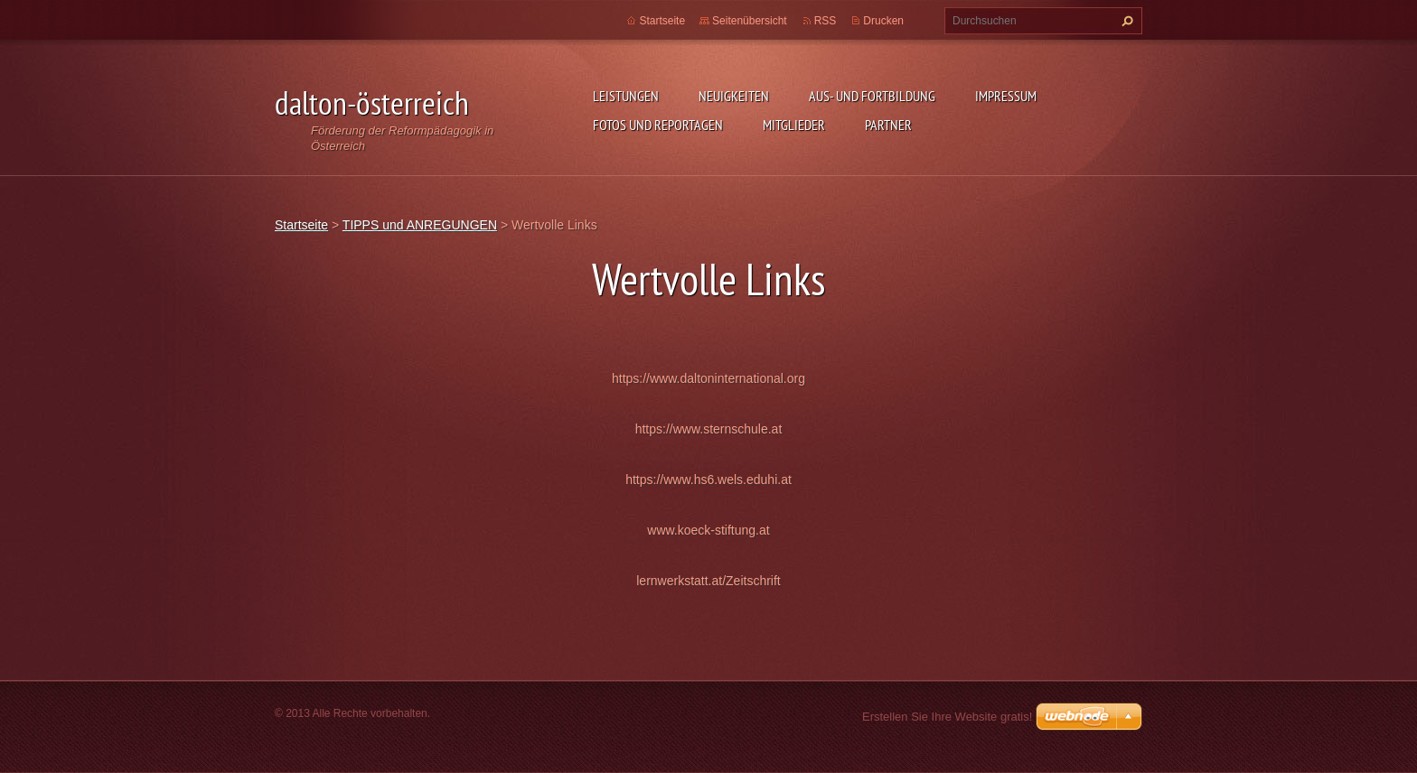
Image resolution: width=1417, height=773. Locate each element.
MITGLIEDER (794, 125)
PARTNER (888, 125)
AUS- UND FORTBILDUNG (872, 96)
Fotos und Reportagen (658, 125)
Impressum (1006, 96)
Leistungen (626, 96)
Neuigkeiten (734, 96)
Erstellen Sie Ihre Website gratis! (947, 716)
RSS (825, 20)
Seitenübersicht (749, 20)
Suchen (1125, 20)
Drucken (883, 20)
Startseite (662, 20)
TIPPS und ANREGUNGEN (420, 225)
